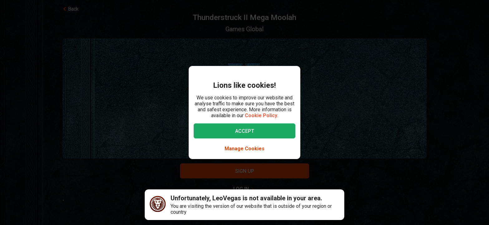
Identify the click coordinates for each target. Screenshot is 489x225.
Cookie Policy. (261, 115)
